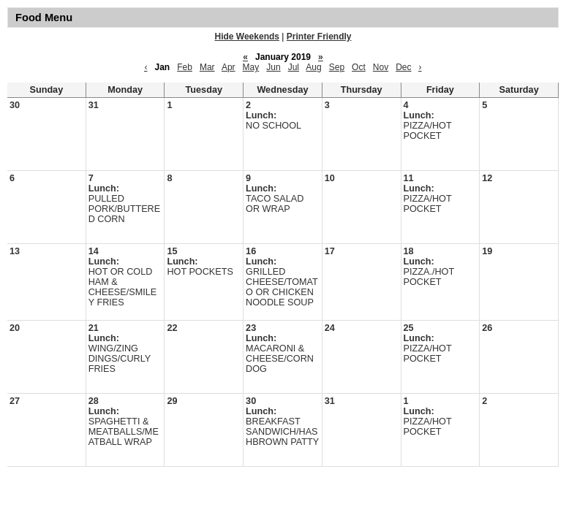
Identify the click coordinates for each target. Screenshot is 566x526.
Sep (336, 67)
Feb (184, 67)
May (251, 67)
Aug (313, 67)
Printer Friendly (319, 36)
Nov (380, 67)
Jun (273, 67)
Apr (228, 67)
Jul (293, 67)
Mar (207, 67)
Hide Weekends (247, 36)
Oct (359, 67)
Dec (403, 67)
